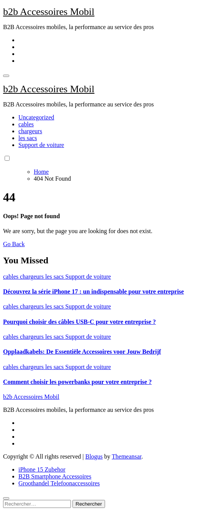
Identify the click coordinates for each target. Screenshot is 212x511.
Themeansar (126, 456)
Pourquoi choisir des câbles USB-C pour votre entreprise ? (79, 321)
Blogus (93, 456)
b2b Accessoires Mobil (48, 11)
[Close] (6, 498)
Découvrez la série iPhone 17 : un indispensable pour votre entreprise (93, 291)
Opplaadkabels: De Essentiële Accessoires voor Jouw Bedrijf (82, 351)
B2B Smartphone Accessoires (54, 476)
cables (26, 124)
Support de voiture (41, 145)
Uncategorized (36, 117)
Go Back (14, 244)
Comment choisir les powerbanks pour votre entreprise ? (77, 382)
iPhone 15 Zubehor (42, 469)
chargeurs (30, 131)
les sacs (27, 138)
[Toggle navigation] (6, 76)
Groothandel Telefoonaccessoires (59, 483)
